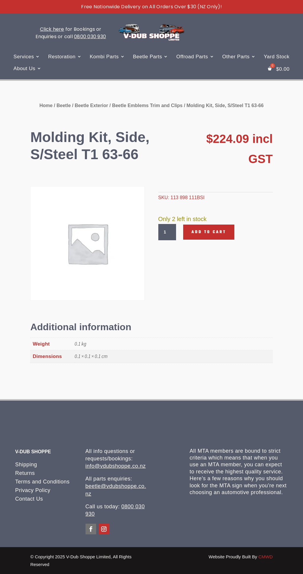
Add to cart (208, 232)
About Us (25, 68)
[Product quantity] (167, 232)
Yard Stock (276, 56)
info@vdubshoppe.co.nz (116, 466)
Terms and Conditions (42, 482)
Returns (25, 473)
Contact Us (29, 499)
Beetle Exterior (91, 105)
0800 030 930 (90, 36)
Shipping (26, 464)
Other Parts (235, 56)
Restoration (61, 56)
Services (24, 56)
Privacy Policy (32, 490)
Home (45, 105)
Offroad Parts (192, 56)
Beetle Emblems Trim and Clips (147, 105)
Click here (52, 29)
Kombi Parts (104, 56)
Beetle (64, 105)
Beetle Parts (147, 56)
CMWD (265, 556)
